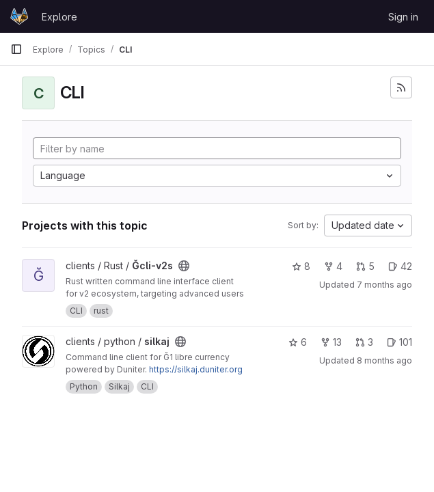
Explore (59, 17)
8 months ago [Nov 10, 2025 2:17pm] (384, 360)
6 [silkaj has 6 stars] (297, 342)
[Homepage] (19, 16)
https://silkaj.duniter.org (196, 369)
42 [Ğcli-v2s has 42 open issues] (400, 266)
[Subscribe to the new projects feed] (401, 87)
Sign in (403, 17)
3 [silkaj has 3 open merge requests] (364, 342)
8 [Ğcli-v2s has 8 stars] (301, 266)
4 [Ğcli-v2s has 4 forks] (333, 266)
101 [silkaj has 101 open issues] (399, 342)
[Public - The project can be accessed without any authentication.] (183, 265)
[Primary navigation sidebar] (16, 49)
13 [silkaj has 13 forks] (331, 342)
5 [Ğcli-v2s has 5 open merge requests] (365, 266)
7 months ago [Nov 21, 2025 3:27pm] (384, 284)
